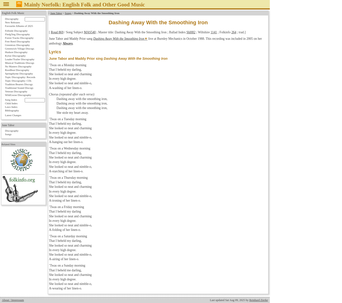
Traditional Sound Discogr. (19, 87)
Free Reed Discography (17, 41)
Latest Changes (13, 115)
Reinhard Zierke (258, 300)
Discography (12, 18)
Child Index (11, 103)
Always (68, 43)
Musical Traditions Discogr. (20, 62)
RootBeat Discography (17, 70)
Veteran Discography (16, 91)
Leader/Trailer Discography (19, 59)
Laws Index (11, 106)
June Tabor (56, 13)
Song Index (11, 99)
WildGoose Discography (18, 95)
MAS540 (90, 32)
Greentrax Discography (17, 45)
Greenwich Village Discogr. (19, 48)
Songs (68, 13)
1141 (214, 32)
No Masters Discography (18, 66)
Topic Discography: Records (20, 77)
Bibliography (12, 110)
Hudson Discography (16, 52)
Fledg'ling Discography (17, 34)
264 (233, 32)
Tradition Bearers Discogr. (19, 84)
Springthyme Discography (19, 73)
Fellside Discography (16, 30)
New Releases (12, 22)
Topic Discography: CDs (18, 80)
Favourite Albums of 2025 (19, 26)
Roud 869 (57, 32)
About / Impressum (13, 300)
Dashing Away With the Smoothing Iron (118, 38)
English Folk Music (13, 13)
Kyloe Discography (15, 55)
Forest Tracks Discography (19, 37)
